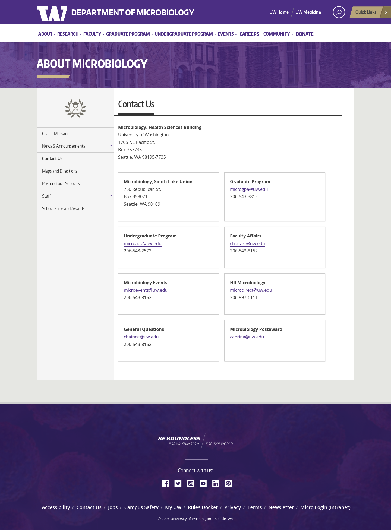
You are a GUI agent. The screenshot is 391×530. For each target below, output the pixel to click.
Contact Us (52, 158)
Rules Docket (203, 507)
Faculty (92, 34)
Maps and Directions (59, 171)
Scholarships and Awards (63, 208)
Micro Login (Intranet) (326, 507)
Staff (46, 196)
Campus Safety (141, 507)
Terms (255, 507)
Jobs (113, 507)
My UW (173, 507)
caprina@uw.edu (247, 337)
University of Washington (59, 12)
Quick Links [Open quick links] (371, 13)
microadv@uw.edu (143, 243)
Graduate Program (128, 34)
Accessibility (56, 507)
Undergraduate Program (184, 34)
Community (276, 34)
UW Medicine (308, 12)
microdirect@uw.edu (251, 290)
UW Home (279, 12)
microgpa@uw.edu (249, 189)
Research (67, 34)
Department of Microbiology (151, 9)
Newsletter (281, 507)
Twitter (180, 483)
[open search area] (339, 12)
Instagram (192, 483)
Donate (305, 34)
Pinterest (230, 483)
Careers (249, 34)
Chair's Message (56, 133)
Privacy (232, 507)
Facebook (167, 483)
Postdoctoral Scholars (61, 183)
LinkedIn (217, 483)
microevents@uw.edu (146, 290)
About (45, 34)
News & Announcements (63, 146)
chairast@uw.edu (247, 243)
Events (226, 34)
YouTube (205, 483)
